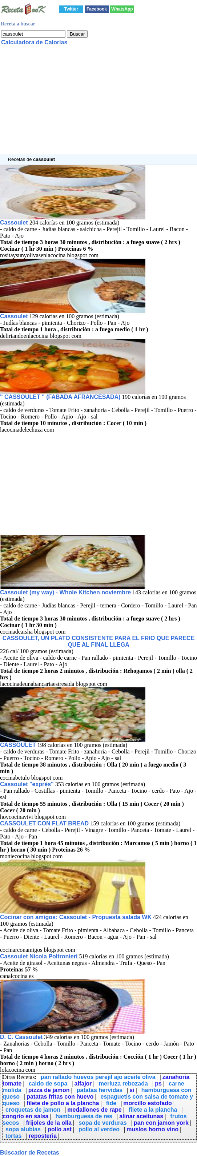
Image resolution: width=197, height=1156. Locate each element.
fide (111, 1103)
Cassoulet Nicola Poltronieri (38, 956)
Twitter (71, 9)
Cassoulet (14, 222)
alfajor (83, 1083)
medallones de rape (94, 1110)
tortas (13, 1136)
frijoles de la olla (49, 1123)
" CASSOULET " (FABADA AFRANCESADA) (60, 397)
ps (158, 1083)
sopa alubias (23, 1129)
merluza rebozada (123, 1083)
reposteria (43, 1136)
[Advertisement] (98, 103)
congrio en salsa (25, 1116)
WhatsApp (122, 9)
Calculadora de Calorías (34, 42)
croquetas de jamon (32, 1110)
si (131, 1090)
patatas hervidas (99, 1090)
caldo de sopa (48, 1083)
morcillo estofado (147, 1103)
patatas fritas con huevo (60, 1097)
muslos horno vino (152, 1129)
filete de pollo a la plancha (63, 1103)
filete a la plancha (153, 1110)
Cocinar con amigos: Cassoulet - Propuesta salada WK (76, 917)
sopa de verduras (103, 1123)
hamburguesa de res (83, 1116)
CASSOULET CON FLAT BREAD (45, 823)
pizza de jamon (49, 1090)
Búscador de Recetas (29, 1152)
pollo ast (60, 1129)
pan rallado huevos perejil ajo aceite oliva (98, 1077)
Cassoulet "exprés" (27, 784)
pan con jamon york (161, 1123)
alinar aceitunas (141, 1116)
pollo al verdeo (99, 1129)
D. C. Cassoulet (21, 1037)
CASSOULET (18, 745)
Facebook (97, 9)
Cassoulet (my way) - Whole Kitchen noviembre (65, 592)
